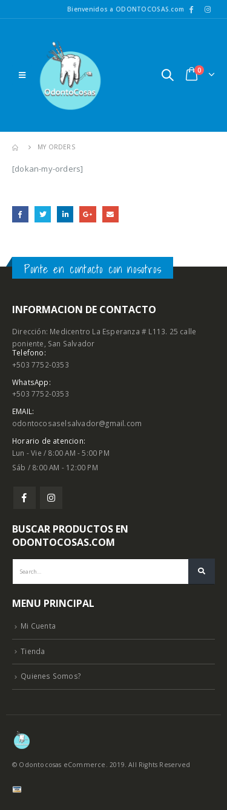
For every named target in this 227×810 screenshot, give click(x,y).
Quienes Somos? (51, 676)
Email (110, 214)
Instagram (51, 498)
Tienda (33, 651)
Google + (87, 214)
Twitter (43, 214)
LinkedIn (65, 214)
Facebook (20, 214)
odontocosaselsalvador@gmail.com (77, 423)
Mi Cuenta (38, 625)
